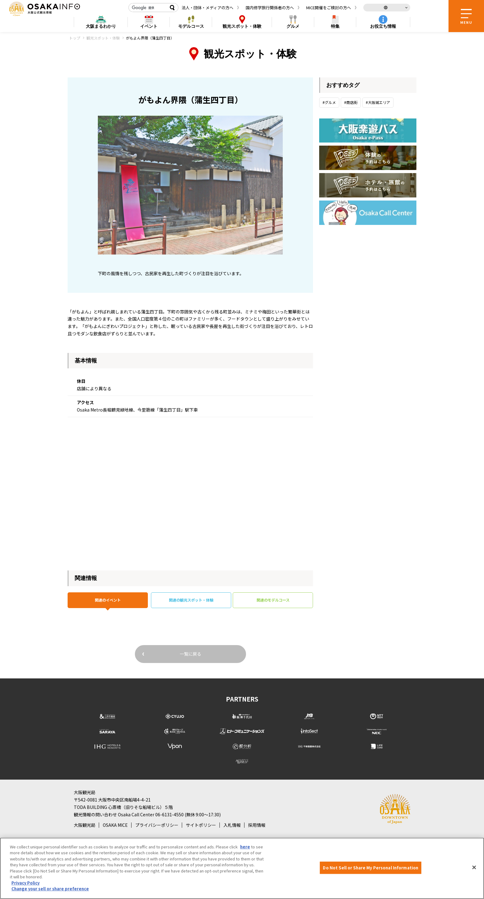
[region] (242, 868)
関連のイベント (108, 601)
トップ (74, 37)
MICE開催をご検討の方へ (328, 7)
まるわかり (101, 26)
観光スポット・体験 (103, 37)
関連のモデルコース (273, 601)
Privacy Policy (25, 883)
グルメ (292, 26)
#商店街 (350, 102)
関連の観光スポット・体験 (191, 601)
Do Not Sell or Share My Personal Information (370, 868)
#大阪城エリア (378, 102)
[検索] (148, 7)
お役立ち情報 (383, 26)
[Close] (474, 867)
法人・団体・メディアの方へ (207, 7)
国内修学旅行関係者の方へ (270, 7)
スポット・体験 (242, 26)
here (245, 847)
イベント (148, 26)
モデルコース (191, 26)
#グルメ (329, 102)
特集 (335, 26)
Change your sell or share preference (50, 889)
